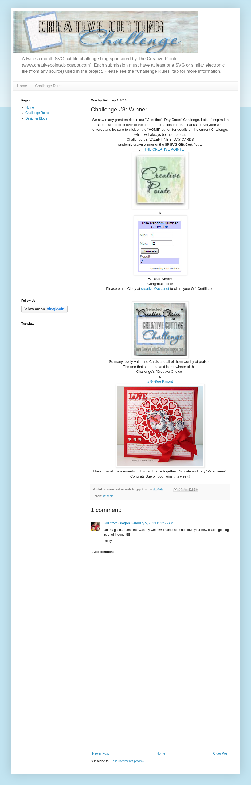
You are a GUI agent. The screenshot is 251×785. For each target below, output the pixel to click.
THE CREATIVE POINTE (164, 149)
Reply (108, 541)
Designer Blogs (36, 118)
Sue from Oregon (117, 523)
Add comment (103, 552)
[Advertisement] (160, 711)
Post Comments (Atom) (127, 761)
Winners (108, 496)
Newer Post (100, 753)
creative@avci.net (155, 289)
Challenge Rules (48, 86)
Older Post (220, 753)
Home (22, 86)
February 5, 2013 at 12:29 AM (152, 523)
